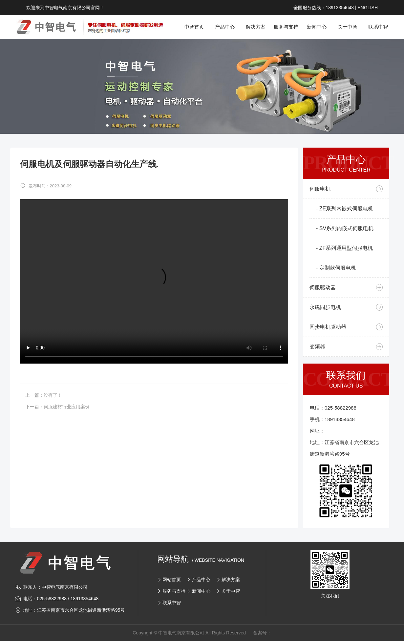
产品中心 (201, 579)
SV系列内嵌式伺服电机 (346, 228)
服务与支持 (173, 591)
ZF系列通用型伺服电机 (346, 248)
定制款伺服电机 (337, 268)
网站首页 (171, 579)
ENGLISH (368, 7)
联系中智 (171, 602)
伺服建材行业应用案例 (67, 406)
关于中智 (231, 591)
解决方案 (231, 579)
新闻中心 (201, 591)
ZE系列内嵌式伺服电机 (346, 208)
